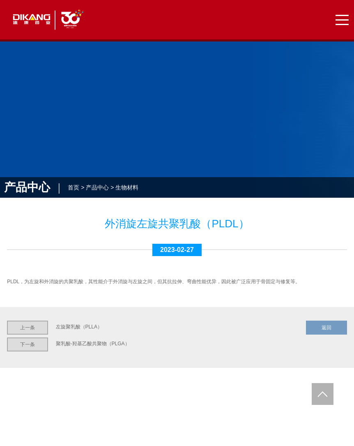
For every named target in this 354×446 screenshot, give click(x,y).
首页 (73, 187)
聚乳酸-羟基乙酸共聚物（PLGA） (93, 344)
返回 (326, 327)
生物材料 (126, 187)
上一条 (27, 327)
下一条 (27, 344)
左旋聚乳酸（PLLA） (79, 327)
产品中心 (97, 187)
